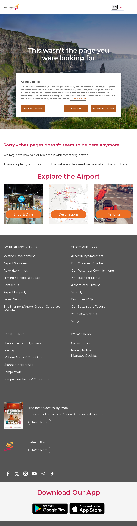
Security (77, 292)
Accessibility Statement (87, 256)
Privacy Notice (81, 350)
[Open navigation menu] (129, 7)
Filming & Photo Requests (22, 278)
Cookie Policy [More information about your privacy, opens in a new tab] (78, 99)
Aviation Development (19, 256)
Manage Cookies (84, 355)
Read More (40, 422)
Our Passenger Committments (92, 270)
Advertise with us (16, 270)
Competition (12, 372)
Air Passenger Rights (85, 278)
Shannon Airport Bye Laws (22, 343)
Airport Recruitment (85, 285)
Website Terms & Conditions (23, 357)
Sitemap (9, 350)
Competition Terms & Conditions (26, 379)
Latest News (12, 299)
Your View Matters (84, 314)
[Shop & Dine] (23, 204)
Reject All (76, 108)
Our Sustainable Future (88, 306)
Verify (75, 321)
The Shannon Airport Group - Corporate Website (32, 308)
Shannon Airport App (18, 364)
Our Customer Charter (87, 263)
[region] (68, 95)
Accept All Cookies (103, 108)
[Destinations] (68, 204)
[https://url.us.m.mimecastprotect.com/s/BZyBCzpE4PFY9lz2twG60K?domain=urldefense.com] (50, 508)
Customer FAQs (82, 299)
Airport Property (15, 292)
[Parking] (113, 204)
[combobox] (117, 7)
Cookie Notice (81, 343)
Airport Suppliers (15, 263)
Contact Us (11, 285)
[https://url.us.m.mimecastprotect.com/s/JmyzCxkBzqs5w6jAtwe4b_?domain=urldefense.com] (87, 508)
